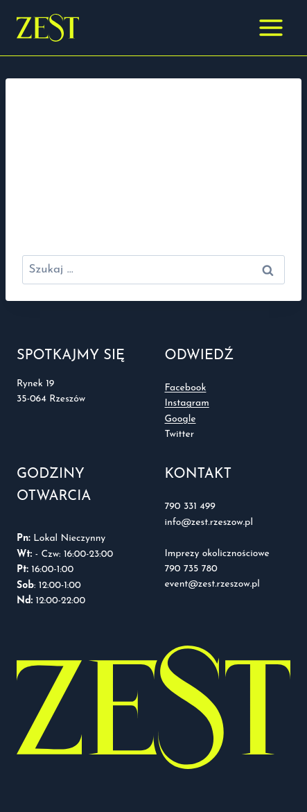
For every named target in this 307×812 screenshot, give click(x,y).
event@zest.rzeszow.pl (212, 584)
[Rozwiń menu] (270, 27)
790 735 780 (191, 569)
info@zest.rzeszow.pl (210, 522)
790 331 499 (190, 506)
